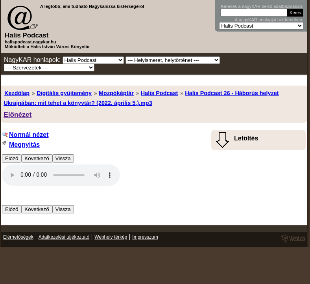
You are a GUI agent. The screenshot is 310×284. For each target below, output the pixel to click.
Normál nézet (28, 134)
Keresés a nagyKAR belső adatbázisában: (262, 6)
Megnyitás (24, 144)
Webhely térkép (110, 237)
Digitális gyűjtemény (64, 93)
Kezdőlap (17, 93)
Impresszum (145, 237)
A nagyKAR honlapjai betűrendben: (269, 19)
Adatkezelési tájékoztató (64, 237)
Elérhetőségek (18, 237)
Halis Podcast (159, 93)
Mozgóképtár (116, 93)
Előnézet (17, 114)
